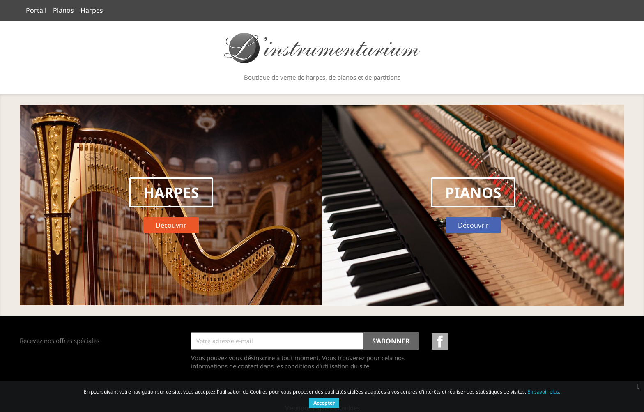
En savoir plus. (543, 391)
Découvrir (177, 226)
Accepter (324, 402)
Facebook (440, 341)
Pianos (63, 10)
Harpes (91, 10)
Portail (36, 10)
